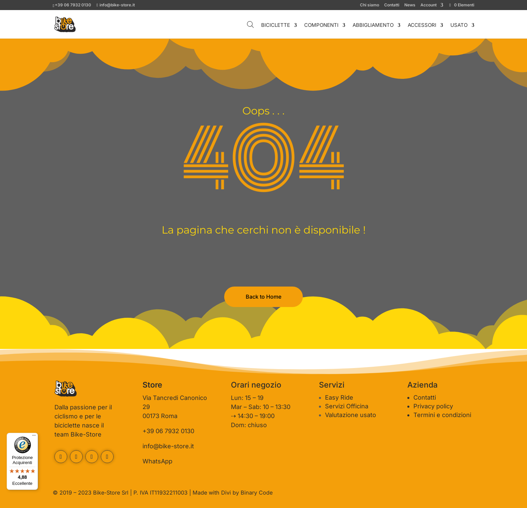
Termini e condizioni (442, 414)
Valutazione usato (350, 414)
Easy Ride (339, 397)
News (409, 5)
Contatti (391, 5)
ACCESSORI (422, 25)
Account (428, 5)
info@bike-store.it (168, 446)
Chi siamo (369, 5)
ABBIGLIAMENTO (373, 25)
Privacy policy (433, 406)
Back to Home (263, 296)
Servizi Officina (346, 406)
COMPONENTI (321, 25)
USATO (459, 25)
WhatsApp (157, 461)
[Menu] (34, 437)
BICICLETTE (275, 25)
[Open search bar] (250, 24)
